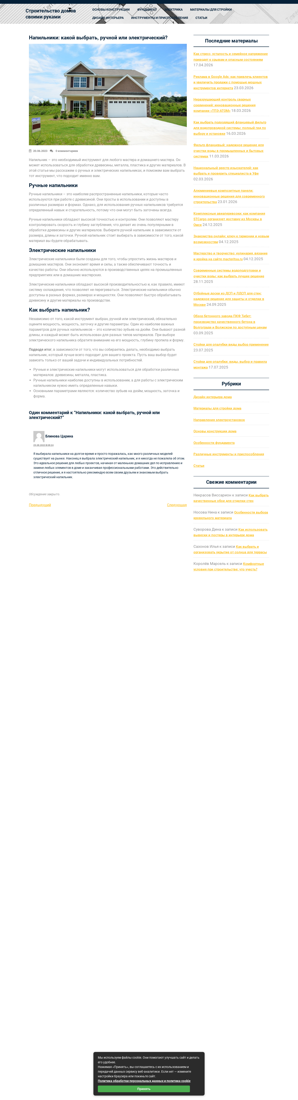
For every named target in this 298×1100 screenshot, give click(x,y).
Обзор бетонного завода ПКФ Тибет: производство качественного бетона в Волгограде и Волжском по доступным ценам (230, 321)
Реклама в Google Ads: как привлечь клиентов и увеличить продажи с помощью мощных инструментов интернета (230, 82)
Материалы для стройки (211, 9)
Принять (143, 1089)
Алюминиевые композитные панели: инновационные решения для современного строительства (229, 196)
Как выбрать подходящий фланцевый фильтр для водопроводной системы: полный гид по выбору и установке (229, 128)
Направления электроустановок (219, 420)
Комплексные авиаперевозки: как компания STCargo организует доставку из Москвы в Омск (229, 219)
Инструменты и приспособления (159, 18)
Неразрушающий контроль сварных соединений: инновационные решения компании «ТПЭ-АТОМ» (224, 105)
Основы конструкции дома (214, 431)
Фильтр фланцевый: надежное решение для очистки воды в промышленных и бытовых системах (228, 150)
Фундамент (147, 9)
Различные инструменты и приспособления (228, 454)
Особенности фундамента (214, 443)
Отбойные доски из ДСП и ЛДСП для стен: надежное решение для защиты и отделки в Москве (228, 299)
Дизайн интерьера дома (212, 397)
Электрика (173, 9)
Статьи (201, 18)
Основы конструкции (111, 9)
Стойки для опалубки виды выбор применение (231, 344)
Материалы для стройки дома (217, 408)
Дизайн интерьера (108, 18)
